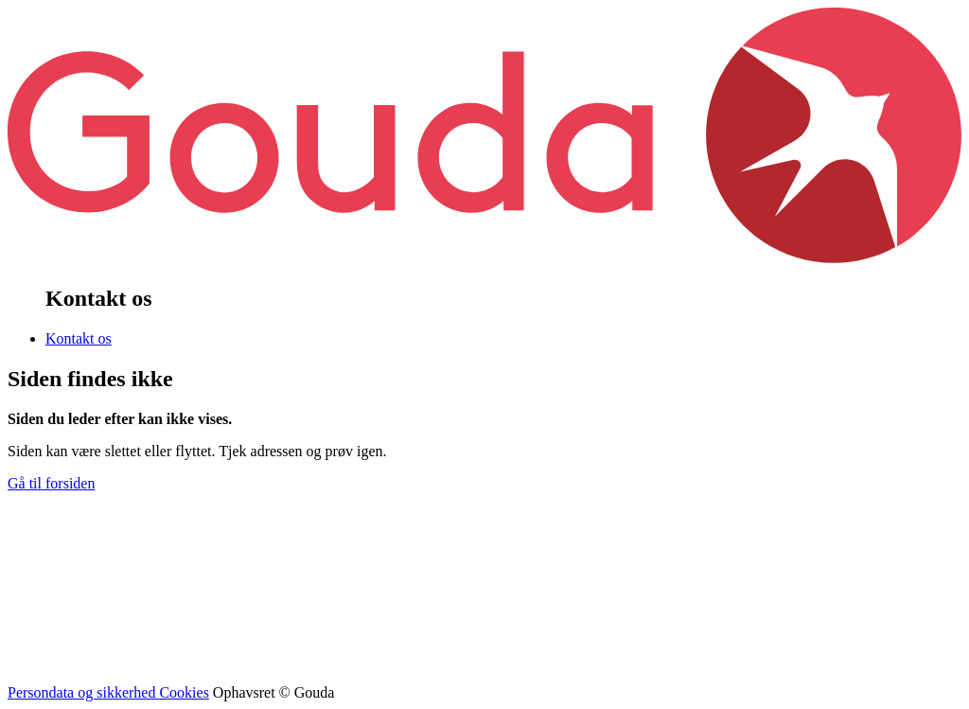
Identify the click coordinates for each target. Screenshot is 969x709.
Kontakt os (78, 338)
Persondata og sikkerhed (83, 692)
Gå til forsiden (51, 483)
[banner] (484, 258)
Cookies (183, 692)
